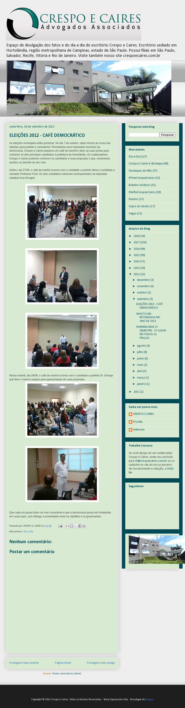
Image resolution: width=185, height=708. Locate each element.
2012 (137, 274)
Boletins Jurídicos (139, 185)
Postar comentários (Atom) (66, 673)
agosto (142, 345)
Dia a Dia (28, 531)
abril (140, 371)
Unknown (139, 429)
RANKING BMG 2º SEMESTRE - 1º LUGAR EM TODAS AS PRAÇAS (151, 332)
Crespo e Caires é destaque (146, 163)
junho (141, 358)
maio (140, 365)
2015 (137, 255)
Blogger (149, 699)
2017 (137, 242)
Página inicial (63, 663)
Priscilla (137, 421)
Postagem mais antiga (101, 663)
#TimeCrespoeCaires (142, 178)
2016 (137, 249)
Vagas (133, 213)
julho (140, 352)
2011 (137, 392)
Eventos (133, 199)
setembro (143, 299)
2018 (137, 236)
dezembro (143, 280)
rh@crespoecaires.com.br (151, 461)
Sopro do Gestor (139, 206)
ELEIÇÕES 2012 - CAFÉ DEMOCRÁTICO (149, 306)
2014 (137, 261)
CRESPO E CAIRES (143, 414)
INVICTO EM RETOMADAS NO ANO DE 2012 (148, 317)
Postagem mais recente (24, 663)
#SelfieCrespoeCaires (142, 192)
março (141, 377)
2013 (137, 268)
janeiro (141, 384)
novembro (143, 286)
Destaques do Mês (140, 170)
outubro (142, 292)
